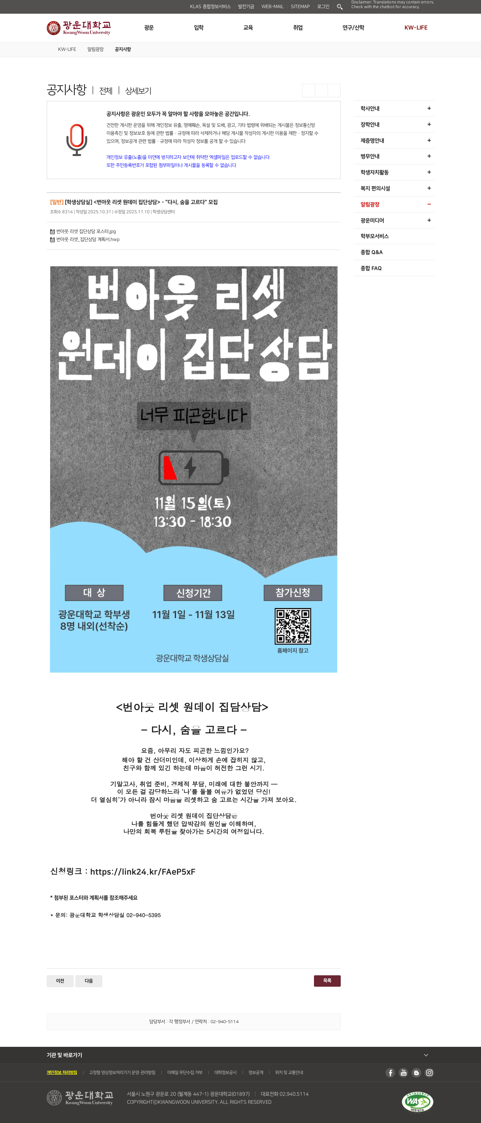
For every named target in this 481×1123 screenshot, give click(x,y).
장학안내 (370, 125)
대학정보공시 (225, 1072)
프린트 (334, 90)
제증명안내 (372, 141)
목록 (327, 980)
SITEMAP (300, 6)
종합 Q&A (372, 252)
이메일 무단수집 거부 (184, 1072)
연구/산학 (353, 28)
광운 (149, 28)
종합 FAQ (371, 268)
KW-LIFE (416, 28)
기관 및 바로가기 (64, 1055)
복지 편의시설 (375, 188)
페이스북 (390, 1073)
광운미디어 (372, 221)
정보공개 (256, 1072)
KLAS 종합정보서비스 (210, 6)
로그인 (323, 6)
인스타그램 (429, 1073)
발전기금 (246, 6)
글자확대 (308, 90)
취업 (298, 28)
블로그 (416, 1073)
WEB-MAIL (273, 6)
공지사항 (123, 49)
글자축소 (321, 90)
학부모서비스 (375, 236)
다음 (89, 981)
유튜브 (403, 1073)
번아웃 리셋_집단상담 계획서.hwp (85, 239)
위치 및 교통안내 (289, 1072)
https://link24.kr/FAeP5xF (142, 872)
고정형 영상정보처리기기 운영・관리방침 (122, 1072)
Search (340, 7)
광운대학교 (79, 28)
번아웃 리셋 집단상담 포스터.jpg (83, 231)
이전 (60, 981)
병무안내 (370, 156)
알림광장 (96, 49)
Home (49, 48)
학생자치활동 (375, 172)
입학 (198, 28)
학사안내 (370, 109)
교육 (248, 28)
